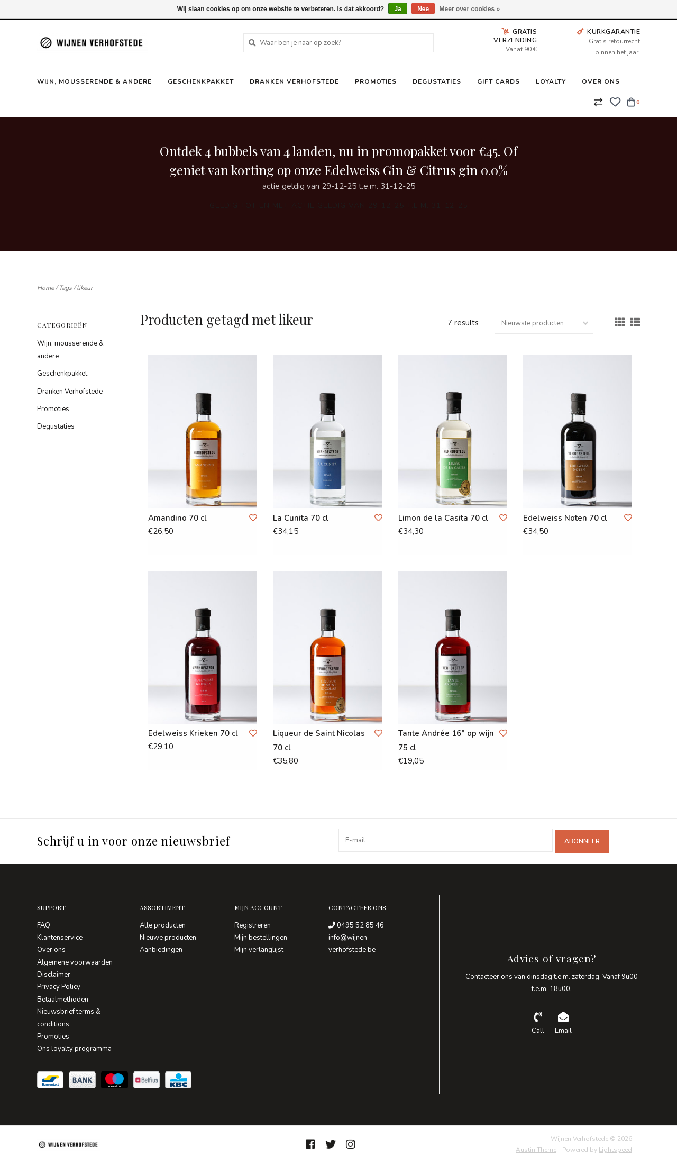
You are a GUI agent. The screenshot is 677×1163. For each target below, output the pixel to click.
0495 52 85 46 (356, 924)
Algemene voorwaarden (75, 961)
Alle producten (163, 924)
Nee (423, 9)
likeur (85, 288)
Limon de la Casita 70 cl (443, 518)
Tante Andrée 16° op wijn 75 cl (446, 740)
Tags (65, 288)
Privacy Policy (58, 986)
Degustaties (437, 81)
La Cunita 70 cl (300, 518)
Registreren (252, 924)
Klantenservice (60, 936)
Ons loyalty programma (74, 1048)
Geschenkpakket (201, 81)
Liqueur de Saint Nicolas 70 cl (319, 740)
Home (45, 288)
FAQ (43, 924)
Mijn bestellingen (260, 936)
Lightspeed (615, 1149)
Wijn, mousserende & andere (94, 81)
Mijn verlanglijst (258, 949)
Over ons (601, 81)
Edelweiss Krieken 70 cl (193, 733)
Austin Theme (536, 1149)
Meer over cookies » (470, 9)
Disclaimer (53, 974)
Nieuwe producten (168, 936)
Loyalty (551, 81)
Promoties (376, 81)
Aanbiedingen (161, 949)
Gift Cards (498, 81)
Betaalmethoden (62, 998)
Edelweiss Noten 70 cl (565, 518)
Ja (397, 9)
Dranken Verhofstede (294, 81)
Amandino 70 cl (177, 518)
